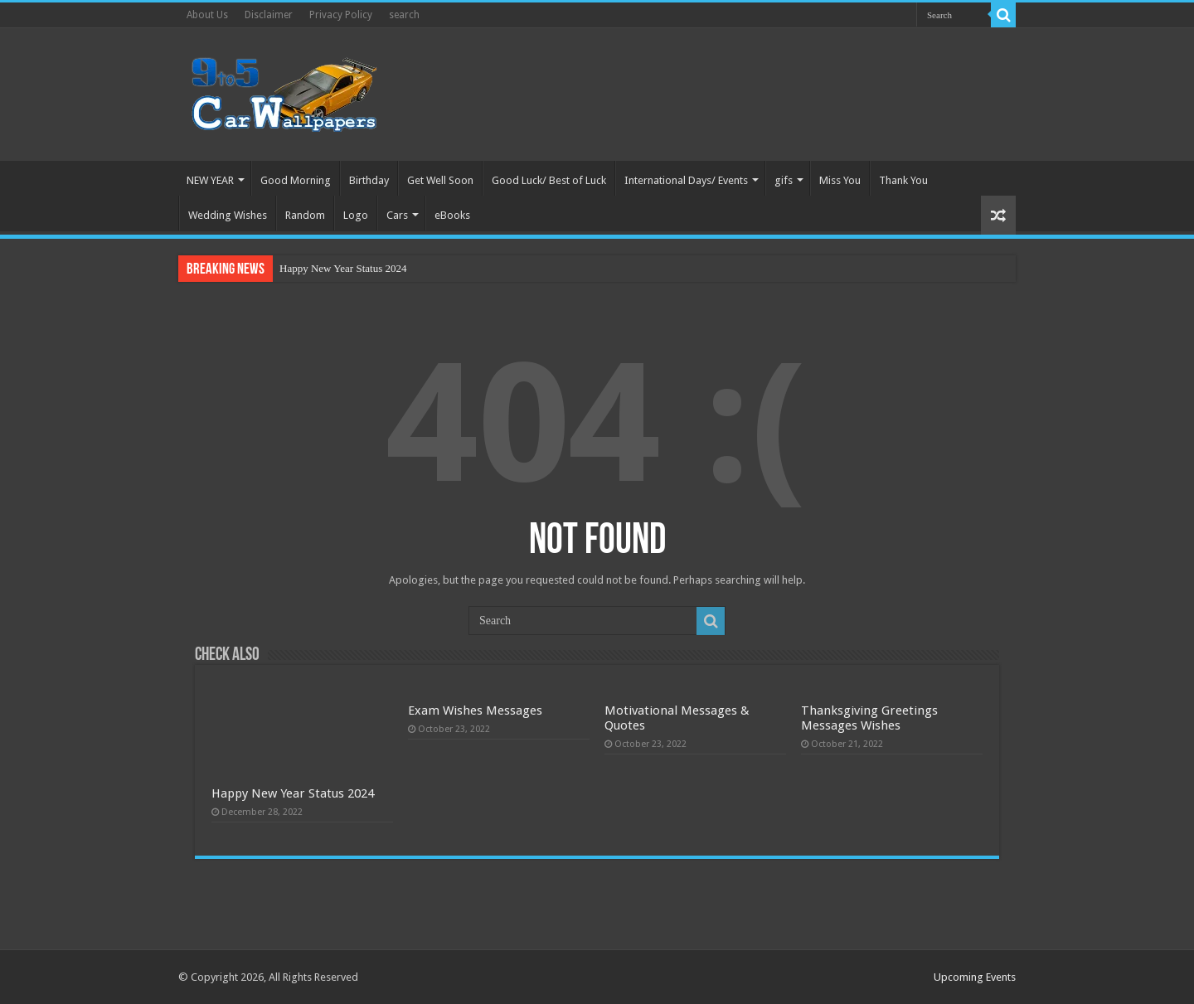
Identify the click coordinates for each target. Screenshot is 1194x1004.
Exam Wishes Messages (475, 710)
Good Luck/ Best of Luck (549, 180)
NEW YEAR (210, 180)
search (404, 15)
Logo (355, 215)
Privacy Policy (340, 15)
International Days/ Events (686, 180)
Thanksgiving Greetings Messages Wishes (869, 718)
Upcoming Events (975, 977)
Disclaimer (269, 15)
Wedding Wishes (227, 215)
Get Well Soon (440, 180)
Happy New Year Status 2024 (342, 268)
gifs (783, 180)
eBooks (452, 215)
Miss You (840, 180)
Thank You (903, 180)
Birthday (369, 180)
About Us (207, 15)
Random (305, 215)
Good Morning (295, 180)
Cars (397, 215)
